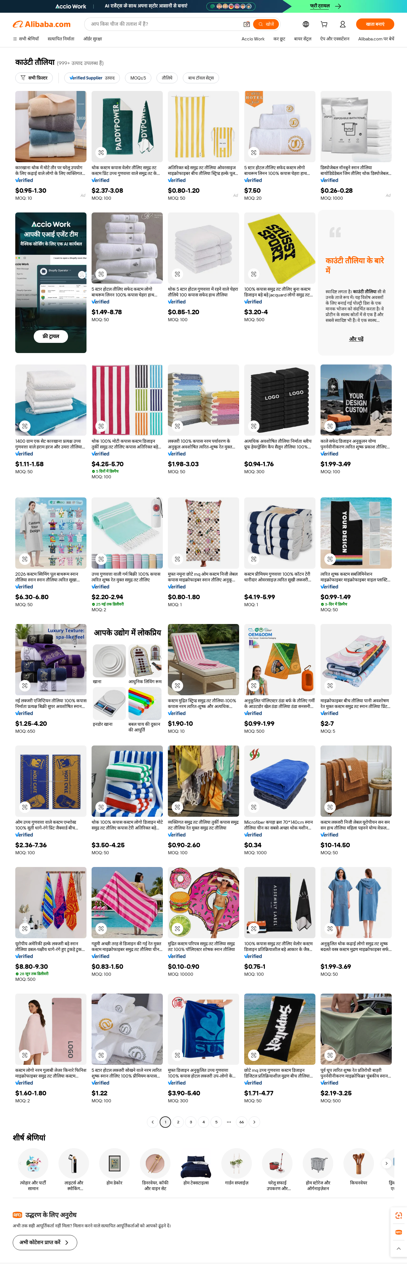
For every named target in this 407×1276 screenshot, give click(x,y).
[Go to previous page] (152, 1122)
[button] (247, 24)
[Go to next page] (254, 1122)
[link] (398, 1215)
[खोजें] (266, 24)
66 (241, 1122)
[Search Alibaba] (164, 24)
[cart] (325, 25)
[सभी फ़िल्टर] (34, 78)
